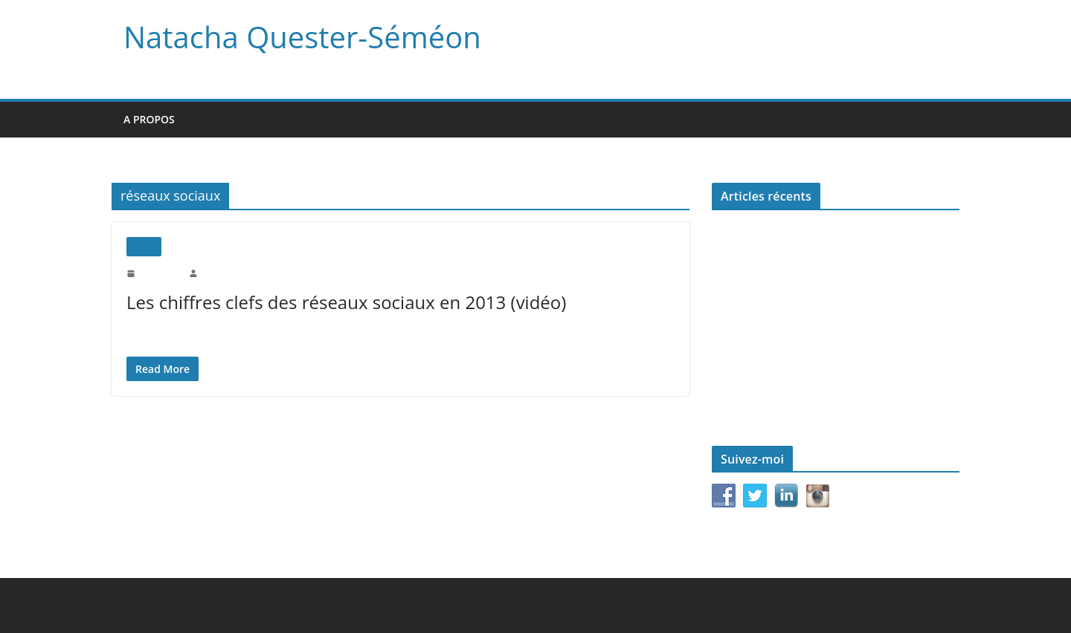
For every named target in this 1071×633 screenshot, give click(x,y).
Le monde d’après (749, 354)
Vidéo (143, 246)
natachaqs (218, 272)
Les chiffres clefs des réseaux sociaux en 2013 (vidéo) (341, 302)
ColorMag (374, 605)
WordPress (438, 605)
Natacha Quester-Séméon (296, 37)
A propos (149, 119)
